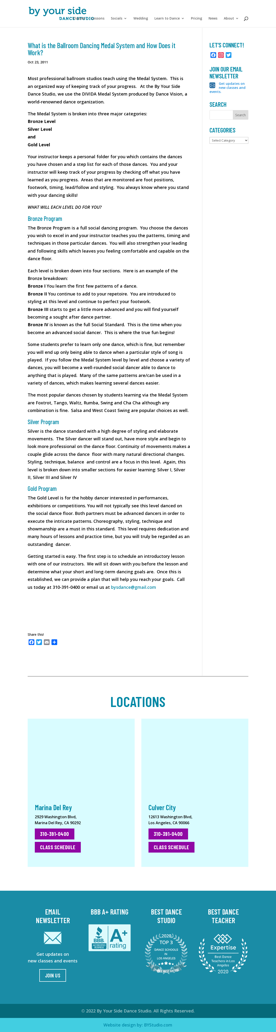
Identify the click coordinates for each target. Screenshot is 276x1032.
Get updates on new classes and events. (227, 87)
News (213, 20)
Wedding (140, 20)
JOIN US (53, 975)
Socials (116, 20)
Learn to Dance (167, 20)
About (229, 20)
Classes (79, 20)
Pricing (196, 20)
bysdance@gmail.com (133, 587)
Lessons (98, 20)
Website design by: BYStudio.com (137, 1025)
